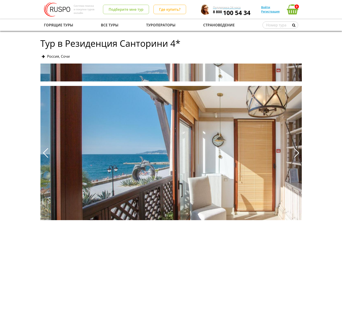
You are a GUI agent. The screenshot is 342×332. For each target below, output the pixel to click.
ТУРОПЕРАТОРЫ (160, 25)
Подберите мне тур (126, 9)
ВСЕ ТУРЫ (109, 25)
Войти (265, 7)
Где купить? (169, 9)
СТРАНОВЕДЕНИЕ (219, 25)
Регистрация (270, 11)
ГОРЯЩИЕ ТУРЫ (58, 25)
